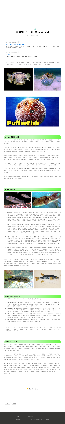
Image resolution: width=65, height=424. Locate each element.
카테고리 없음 (32, 29)
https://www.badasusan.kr (12, 52)
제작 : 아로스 (18, 419)
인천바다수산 (9, 54)
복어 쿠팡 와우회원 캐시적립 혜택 (15, 44)
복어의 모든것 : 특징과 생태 (32, 32)
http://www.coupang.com (11, 42)
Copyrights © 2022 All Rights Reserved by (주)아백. (40, 419)
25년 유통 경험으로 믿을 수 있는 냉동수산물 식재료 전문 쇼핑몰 (21, 56)
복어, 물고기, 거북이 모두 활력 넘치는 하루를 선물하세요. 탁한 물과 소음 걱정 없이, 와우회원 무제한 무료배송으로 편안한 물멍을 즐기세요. (32, 46)
